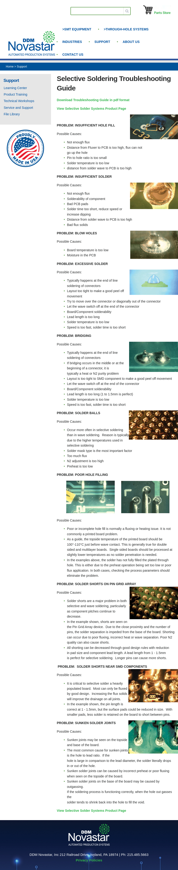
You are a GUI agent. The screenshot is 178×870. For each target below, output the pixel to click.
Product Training (15, 94)
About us (131, 42)
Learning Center (15, 88)
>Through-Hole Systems (126, 29)
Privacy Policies (89, 860)
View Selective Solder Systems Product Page (91, 108)
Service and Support (18, 108)
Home (9, 66)
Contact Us (72, 54)
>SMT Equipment (76, 29)
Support (102, 42)
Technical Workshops (19, 101)
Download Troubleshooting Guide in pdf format (93, 100)
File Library (12, 114)
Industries (72, 42)
